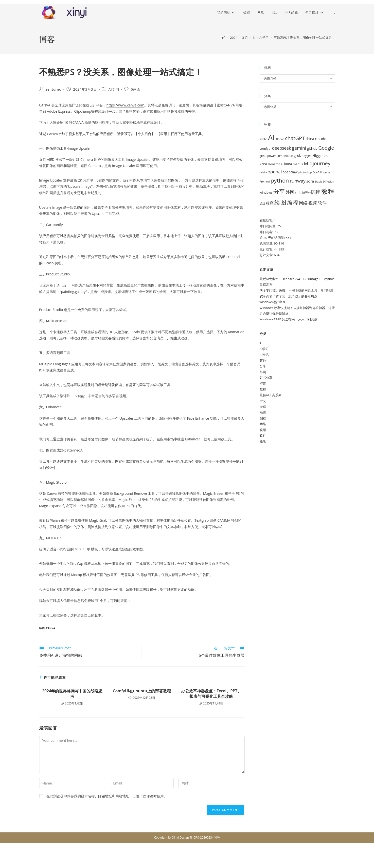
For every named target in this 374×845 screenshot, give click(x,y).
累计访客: (267, 249)
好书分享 (266, 377)
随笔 (263, 441)
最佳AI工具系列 (271, 395)
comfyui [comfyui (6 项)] (265, 148)
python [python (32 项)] (280, 180)
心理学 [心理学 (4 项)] (306, 192)
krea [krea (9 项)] (263, 163)
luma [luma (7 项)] (288, 164)
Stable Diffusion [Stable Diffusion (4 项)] (324, 181)
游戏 (263, 406)
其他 (263, 360)
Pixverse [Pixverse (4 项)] (325, 172)
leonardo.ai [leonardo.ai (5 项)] (275, 164)
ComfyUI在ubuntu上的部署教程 (142, 691)
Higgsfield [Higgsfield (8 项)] (320, 155)
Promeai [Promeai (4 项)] (265, 181)
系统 (263, 412)
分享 (263, 366)
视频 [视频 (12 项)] (312, 203)
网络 (263, 424)
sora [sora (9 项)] (310, 181)
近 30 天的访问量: (273, 237)
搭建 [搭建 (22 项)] (315, 191)
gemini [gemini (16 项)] (299, 148)
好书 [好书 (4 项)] (298, 192)
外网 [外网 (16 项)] (289, 192)
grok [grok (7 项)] (297, 155)
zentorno (53, 89)
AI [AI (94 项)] (271, 137)
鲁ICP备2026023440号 (205, 837)
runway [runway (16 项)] (297, 181)
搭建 (263, 383)
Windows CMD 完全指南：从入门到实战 (288, 319)
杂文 (263, 401)
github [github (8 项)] (312, 148)
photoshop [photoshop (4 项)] (305, 172)
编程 (263, 418)
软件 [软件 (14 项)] (322, 203)
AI (261, 343)
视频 (263, 430)
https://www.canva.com (125, 105)
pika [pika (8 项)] (316, 172)
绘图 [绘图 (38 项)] (280, 202)
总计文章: (267, 255)
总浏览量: (267, 243)
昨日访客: (267, 232)
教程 (263, 389)
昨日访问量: (268, 226)
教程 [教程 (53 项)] (327, 191)
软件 (263, 435)
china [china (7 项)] (310, 138)
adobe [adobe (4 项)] (263, 139)
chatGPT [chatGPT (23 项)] (295, 138)
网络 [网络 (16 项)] (303, 203)
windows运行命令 (272, 302)
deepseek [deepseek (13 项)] (281, 148)
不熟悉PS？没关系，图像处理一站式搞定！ (304, 37)
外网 (263, 372)
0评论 (135, 89)
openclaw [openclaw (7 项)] (290, 172)
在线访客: (267, 220)
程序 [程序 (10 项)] (270, 203)
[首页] (223, 37)
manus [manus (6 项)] (298, 164)
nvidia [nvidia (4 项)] (263, 172)
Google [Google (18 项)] (326, 148)
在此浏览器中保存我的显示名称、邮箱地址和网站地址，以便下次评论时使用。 (106, 796)
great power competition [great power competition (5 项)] (276, 156)
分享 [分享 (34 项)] (279, 191)
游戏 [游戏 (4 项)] (262, 203)
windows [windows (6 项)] (266, 192)
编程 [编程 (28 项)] (292, 202)
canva (50, 628)
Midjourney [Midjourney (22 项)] (317, 163)
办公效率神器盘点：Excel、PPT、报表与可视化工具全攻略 (211, 693)
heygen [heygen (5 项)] (307, 156)
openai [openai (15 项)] (275, 172)
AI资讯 (264, 354)
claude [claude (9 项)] (320, 138)
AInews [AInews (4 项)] (279, 139)
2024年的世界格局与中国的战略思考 (72, 693)
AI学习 (113, 89)
